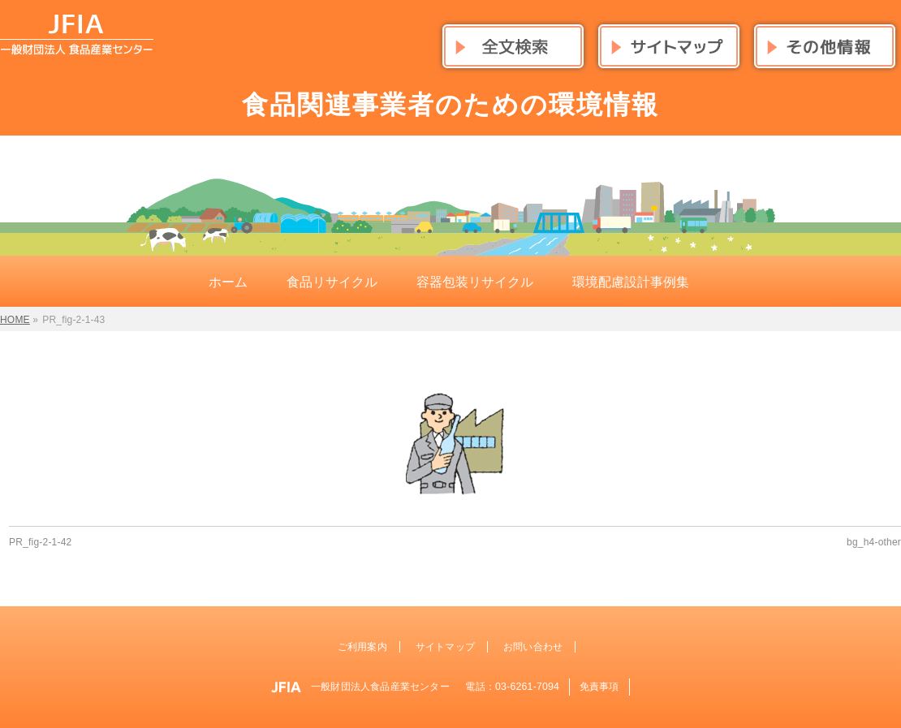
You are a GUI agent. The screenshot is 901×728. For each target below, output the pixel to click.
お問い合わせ (533, 647)
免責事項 (599, 686)
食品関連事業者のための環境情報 (450, 104)
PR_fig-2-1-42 (40, 542)
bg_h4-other (874, 542)
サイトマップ (445, 647)
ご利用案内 (362, 647)
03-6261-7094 (527, 686)
